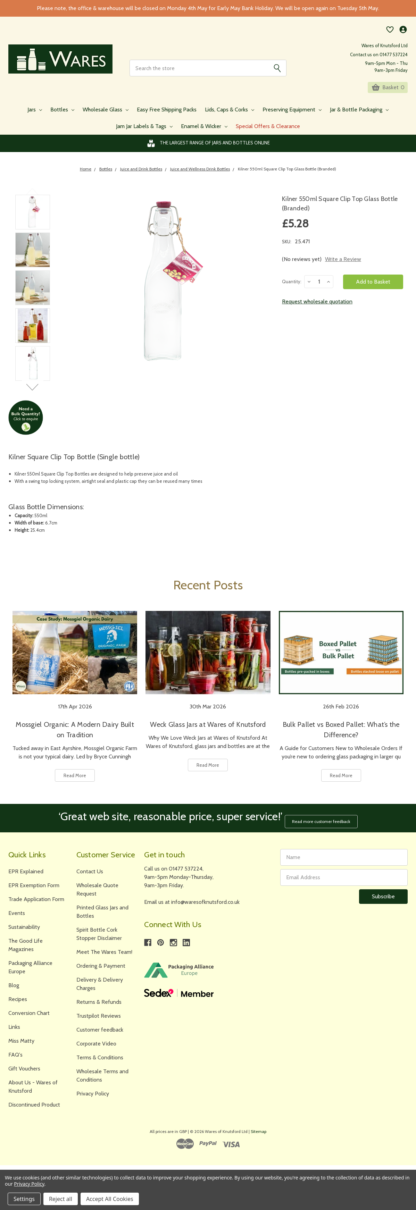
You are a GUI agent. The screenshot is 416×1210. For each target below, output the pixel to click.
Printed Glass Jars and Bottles (102, 915)
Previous (32, 198)
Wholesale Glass (105, 116)
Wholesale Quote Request (97, 892)
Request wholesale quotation (317, 308)
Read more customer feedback (324, 824)
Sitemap (258, 1134)
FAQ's (15, 1058)
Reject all (60, 1199)
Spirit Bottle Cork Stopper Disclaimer (99, 937)
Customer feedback (99, 1033)
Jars (34, 116)
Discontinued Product (34, 1108)
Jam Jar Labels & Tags (144, 133)
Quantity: (291, 288)
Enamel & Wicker (204, 133)
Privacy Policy (92, 1097)
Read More (75, 782)
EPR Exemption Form (33, 888)
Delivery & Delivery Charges (99, 987)
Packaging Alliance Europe (30, 970)
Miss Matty (21, 1044)
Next (32, 394)
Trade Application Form (36, 902)
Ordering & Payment (100, 969)
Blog (13, 988)
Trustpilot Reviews (98, 1019)
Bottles (62, 116)
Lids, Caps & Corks (229, 116)
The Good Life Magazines (25, 948)
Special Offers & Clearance (268, 133)
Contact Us (89, 875)
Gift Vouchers (24, 1072)
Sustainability (24, 930)
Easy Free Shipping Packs (167, 116)
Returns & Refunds (99, 1005)
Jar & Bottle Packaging (359, 116)
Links (14, 1030)
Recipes (17, 1002)
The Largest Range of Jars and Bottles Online (208, 150)
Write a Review (343, 266)
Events (16, 916)
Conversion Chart (29, 1016)
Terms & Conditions (99, 1061)
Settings (24, 1199)
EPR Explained (25, 875)
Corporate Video (96, 1047)
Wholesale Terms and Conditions (102, 1079)
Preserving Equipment (292, 116)
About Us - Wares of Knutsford (33, 1090)
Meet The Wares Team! (104, 955)
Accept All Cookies (109, 1199)
